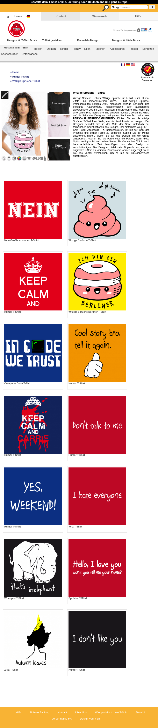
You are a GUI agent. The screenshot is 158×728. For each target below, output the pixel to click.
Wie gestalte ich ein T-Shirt (111, 712)
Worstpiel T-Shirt (14, 598)
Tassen (133, 48)
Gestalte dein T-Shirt (16, 47)
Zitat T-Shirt (11, 669)
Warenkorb (99, 16)
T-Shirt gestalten (52, 40)
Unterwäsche (30, 53)
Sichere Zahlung (39, 712)
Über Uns (81, 712)
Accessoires (117, 48)
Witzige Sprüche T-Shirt (82, 240)
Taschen (100, 48)
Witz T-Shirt (75, 526)
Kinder (64, 48)
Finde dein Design (87, 40)
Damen (51, 48)
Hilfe (138, 16)
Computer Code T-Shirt (17, 383)
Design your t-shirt (91, 718)
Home (18, 16)
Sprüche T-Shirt (78, 598)
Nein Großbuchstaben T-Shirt (21, 240)
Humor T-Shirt (12, 311)
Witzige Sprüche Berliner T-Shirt (87, 311)
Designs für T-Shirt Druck (22, 40)
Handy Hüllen (82, 48)
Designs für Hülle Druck (126, 40)
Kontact (61, 16)
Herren (38, 48)
